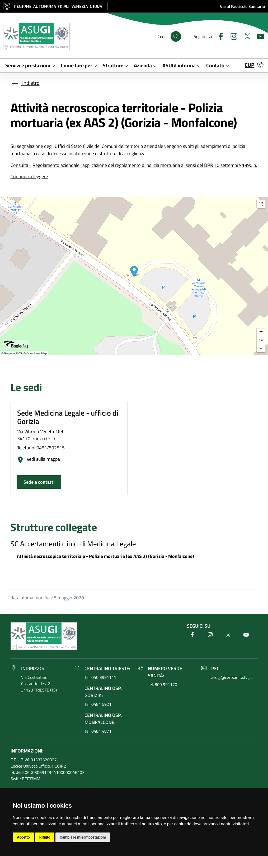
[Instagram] (231, 35)
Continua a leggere (29, 176)
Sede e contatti (39, 482)
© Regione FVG (11, 353)
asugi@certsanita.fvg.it (232, 677)
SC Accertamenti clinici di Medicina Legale (73, 543)
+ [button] (261, 332)
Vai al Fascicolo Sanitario (242, 6)
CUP (249, 65)
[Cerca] (176, 36)
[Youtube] (258, 35)
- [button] (261, 348)
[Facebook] (218, 35)
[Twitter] (245, 35)
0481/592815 (50, 447)
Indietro (25, 83)
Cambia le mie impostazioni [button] (83, 837)
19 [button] (260, 340)
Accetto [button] (23, 837)
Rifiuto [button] (44, 837)
